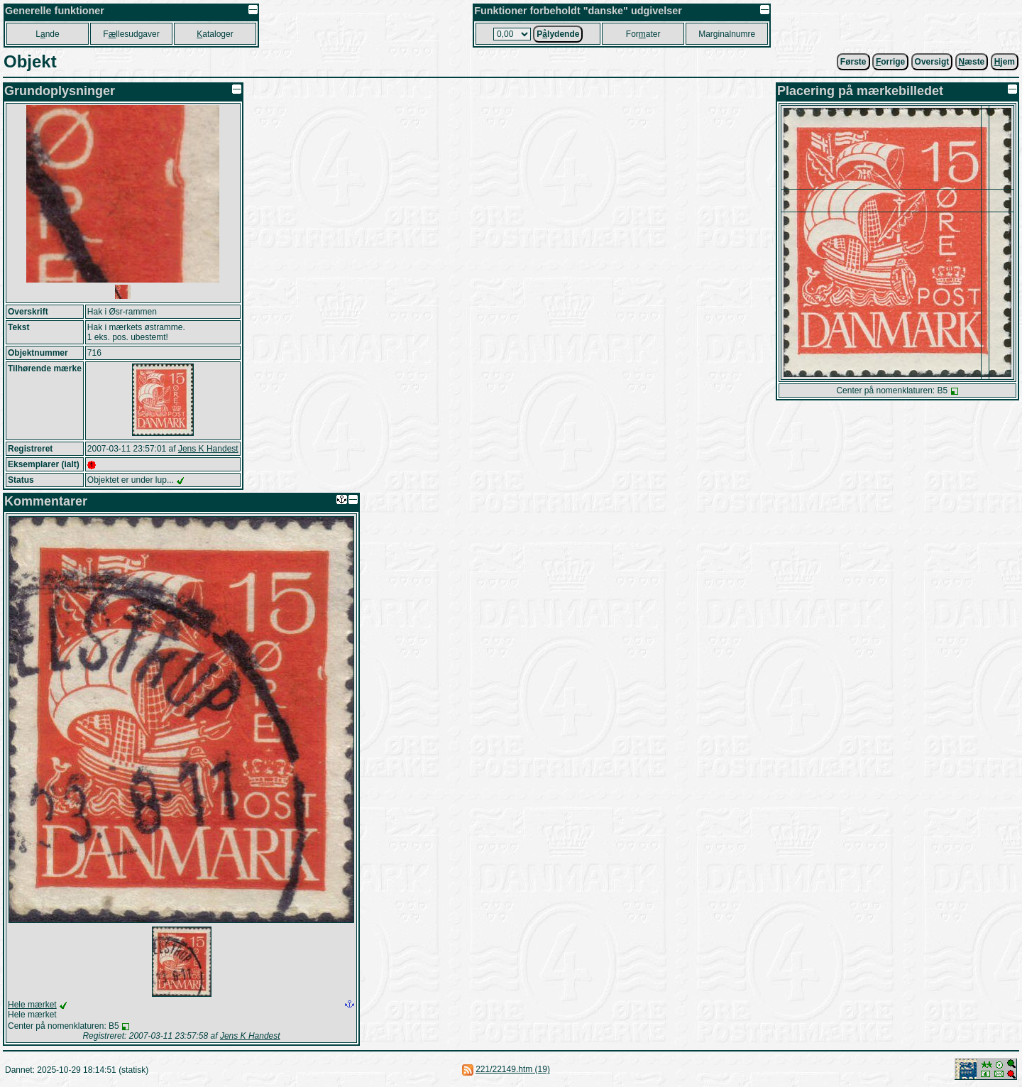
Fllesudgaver (131, 34)
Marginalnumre (726, 34)
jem (1004, 62)
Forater (643, 34)
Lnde (47, 34)
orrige (890, 62)
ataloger (215, 34)
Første (853, 62)
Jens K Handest (208, 449)
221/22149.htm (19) (513, 1069)
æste (972, 62)
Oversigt (932, 62)
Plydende (558, 34)
